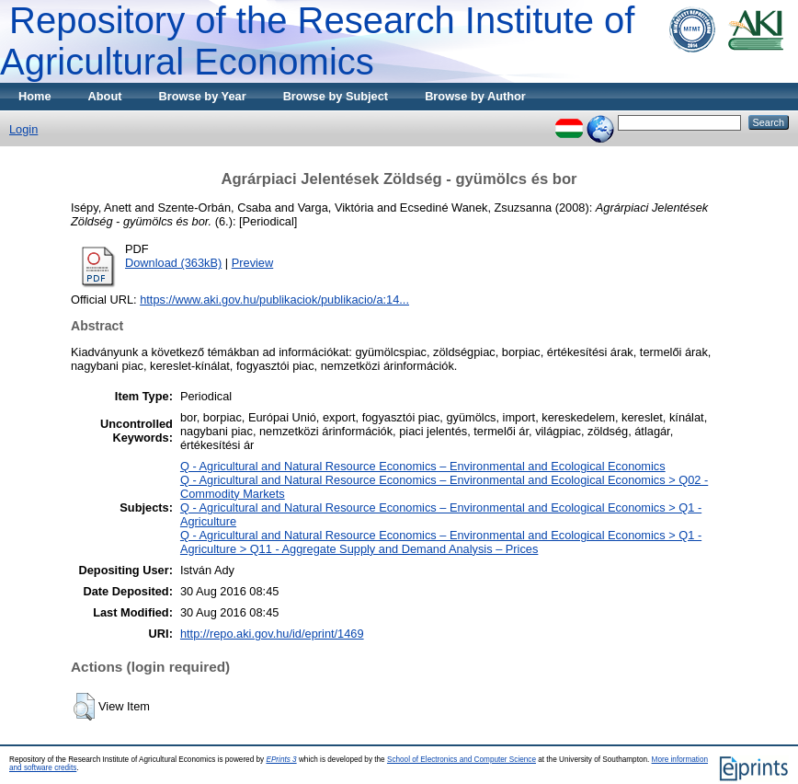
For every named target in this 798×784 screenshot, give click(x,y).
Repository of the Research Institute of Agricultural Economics (317, 41)
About (105, 96)
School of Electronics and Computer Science (461, 759)
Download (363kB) (173, 263)
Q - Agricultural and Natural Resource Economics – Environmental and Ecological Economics (423, 466)
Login (23, 129)
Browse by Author (475, 96)
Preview (253, 263)
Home (34, 96)
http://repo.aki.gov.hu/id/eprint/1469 (272, 633)
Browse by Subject (336, 96)
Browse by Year (202, 96)
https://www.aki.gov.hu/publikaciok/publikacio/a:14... (274, 299)
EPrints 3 (281, 759)
